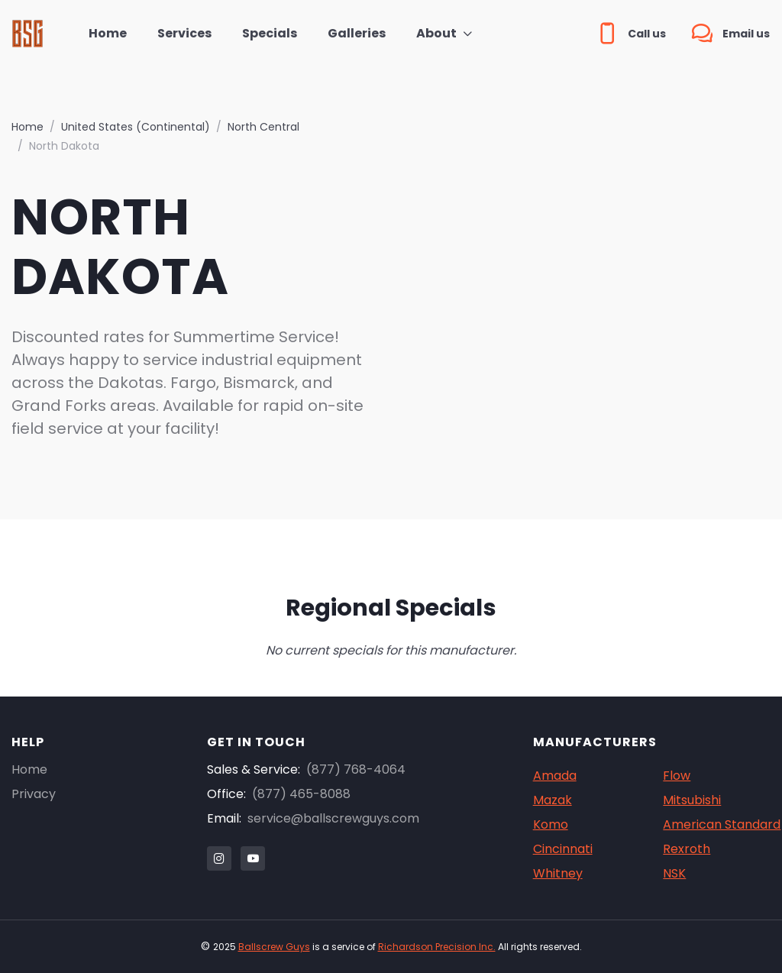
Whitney (558, 873)
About (436, 33)
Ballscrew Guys (274, 946)
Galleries (357, 33)
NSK (674, 873)
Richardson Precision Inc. (437, 946)
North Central (263, 126)
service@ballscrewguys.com (333, 818)
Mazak (552, 800)
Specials (269, 33)
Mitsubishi (692, 800)
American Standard (721, 824)
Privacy (33, 794)
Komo (550, 824)
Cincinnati (563, 849)
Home (108, 33)
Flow (676, 775)
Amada (555, 775)
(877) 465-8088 (301, 794)
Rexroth (686, 849)
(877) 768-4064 (356, 769)
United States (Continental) (135, 126)
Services (184, 33)
